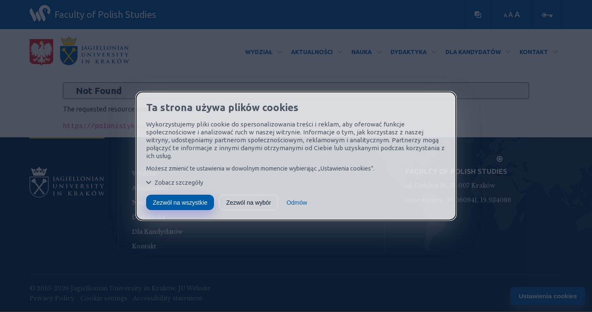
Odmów (296, 202)
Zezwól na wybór (248, 202)
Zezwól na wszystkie (180, 202)
